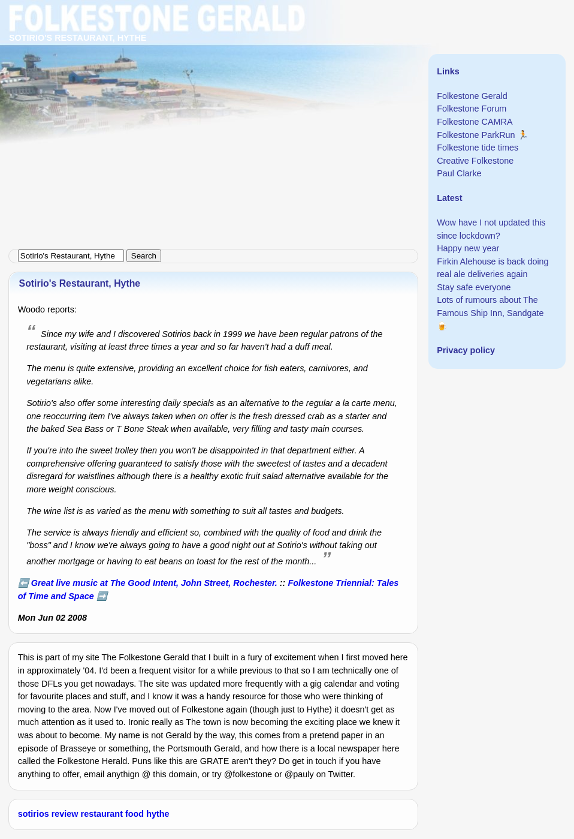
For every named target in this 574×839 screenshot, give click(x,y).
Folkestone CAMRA (474, 122)
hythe (157, 814)
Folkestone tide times (477, 147)
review (65, 814)
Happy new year (468, 248)
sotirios (33, 814)
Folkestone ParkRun (476, 135)
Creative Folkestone (475, 161)
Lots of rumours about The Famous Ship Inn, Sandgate (490, 306)
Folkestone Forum (471, 108)
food (134, 814)
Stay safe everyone (473, 287)
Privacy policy (466, 350)
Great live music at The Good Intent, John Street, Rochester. (154, 583)
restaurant (102, 814)
